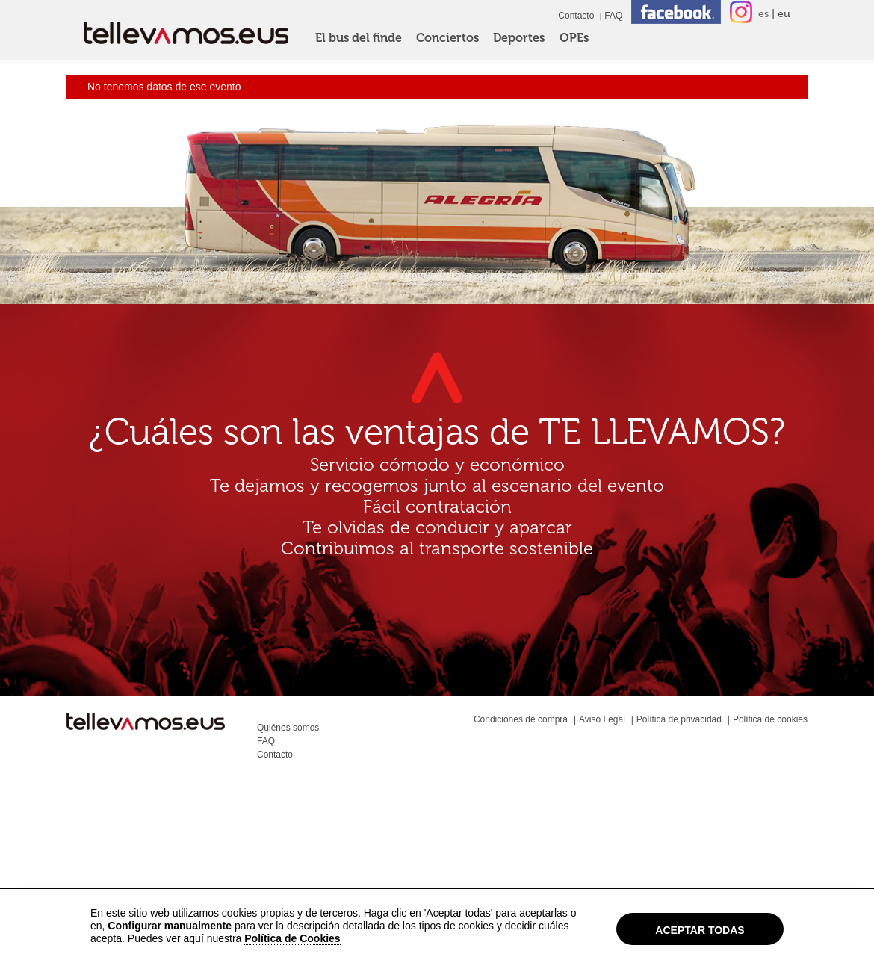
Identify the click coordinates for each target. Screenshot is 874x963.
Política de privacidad (679, 719)
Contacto (576, 15)
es (763, 13)
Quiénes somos (288, 727)
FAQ (613, 15)
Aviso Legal (602, 719)
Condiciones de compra (521, 719)
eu (784, 13)
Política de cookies (770, 719)
